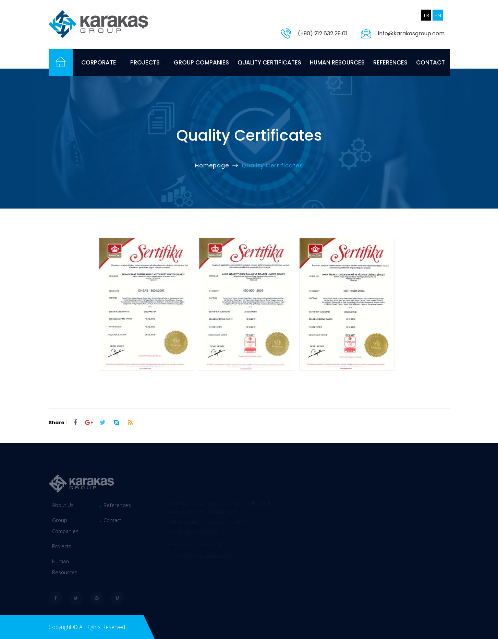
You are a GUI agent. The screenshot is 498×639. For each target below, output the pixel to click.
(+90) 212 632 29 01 (322, 33)
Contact (430, 62)
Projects (147, 62)
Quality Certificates (269, 62)
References (390, 62)
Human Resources (337, 62)
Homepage (212, 165)
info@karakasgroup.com (411, 33)
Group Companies (201, 62)
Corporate (101, 62)
